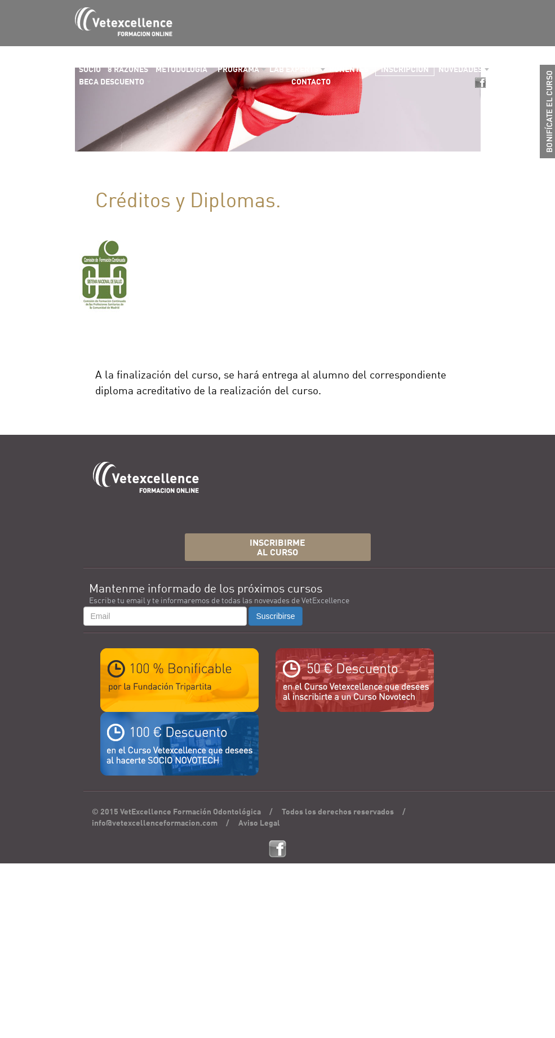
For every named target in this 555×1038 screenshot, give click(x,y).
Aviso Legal (259, 823)
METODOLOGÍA (181, 70)
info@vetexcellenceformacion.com (154, 823)
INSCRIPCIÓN (405, 70)
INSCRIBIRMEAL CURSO (277, 548)
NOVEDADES (460, 70)
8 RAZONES (128, 70)
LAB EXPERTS (293, 70)
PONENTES (348, 70)
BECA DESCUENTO (111, 82)
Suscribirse (275, 616)
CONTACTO (311, 82)
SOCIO (90, 70)
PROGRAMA (238, 70)
